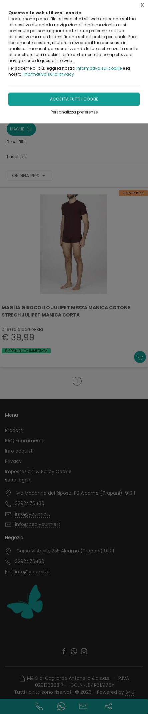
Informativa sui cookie (99, 68)
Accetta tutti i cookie (74, 99)
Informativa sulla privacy (48, 74)
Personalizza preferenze (74, 112)
